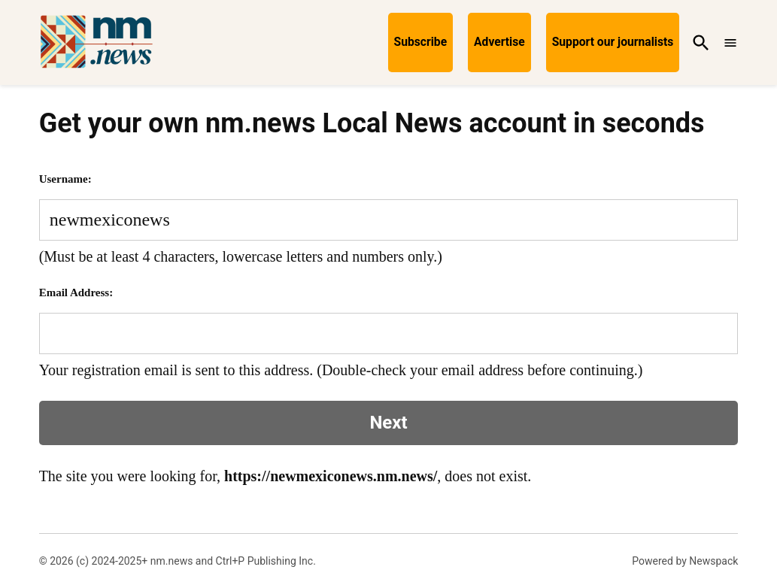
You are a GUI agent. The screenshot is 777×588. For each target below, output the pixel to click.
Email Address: (76, 292)
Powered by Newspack (685, 561)
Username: (65, 179)
